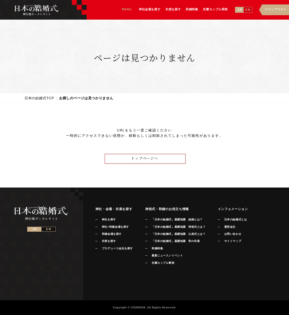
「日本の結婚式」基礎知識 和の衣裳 (176, 240)
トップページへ (144, 158)
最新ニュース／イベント (167, 255)
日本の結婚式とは (235, 219)
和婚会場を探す (112, 233)
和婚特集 (157, 248)
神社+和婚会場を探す (115, 226)
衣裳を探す (109, 240)
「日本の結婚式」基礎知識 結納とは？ (177, 219)
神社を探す (109, 219)
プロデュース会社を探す (117, 248)
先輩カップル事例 (163, 262)
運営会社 (230, 226)
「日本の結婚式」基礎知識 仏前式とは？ (178, 233)
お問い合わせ (232, 233)
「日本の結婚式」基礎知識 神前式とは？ (178, 226)
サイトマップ (232, 240)
